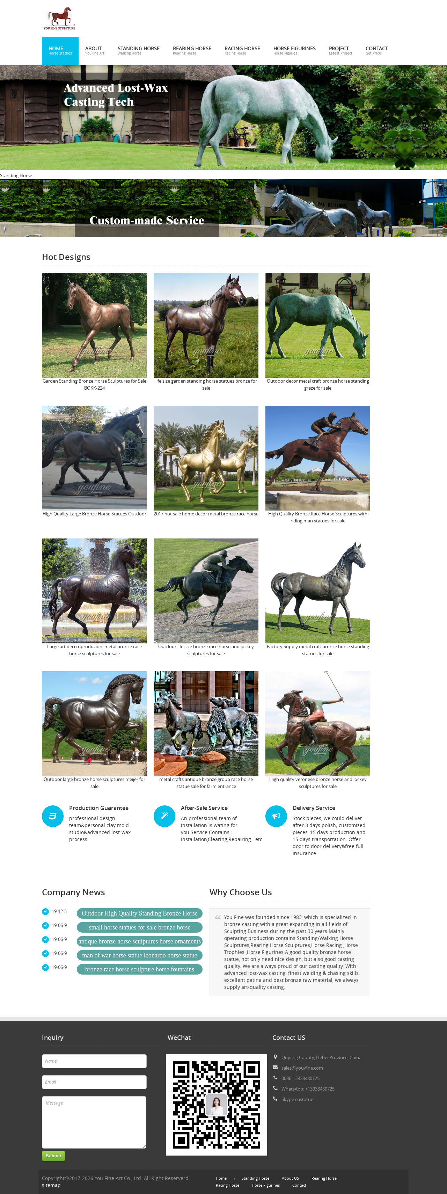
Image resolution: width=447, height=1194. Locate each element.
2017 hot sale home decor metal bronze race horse (206, 514)
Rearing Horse (192, 51)
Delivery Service (314, 807)
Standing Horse (139, 51)
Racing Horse (242, 51)
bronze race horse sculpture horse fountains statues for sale (139, 970)
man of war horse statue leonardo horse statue (139, 955)
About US (290, 1178)
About (94, 51)
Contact (377, 51)
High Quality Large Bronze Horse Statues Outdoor (94, 514)
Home (60, 51)
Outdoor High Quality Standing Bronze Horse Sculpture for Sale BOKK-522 (139, 914)
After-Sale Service (204, 807)
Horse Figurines (294, 51)
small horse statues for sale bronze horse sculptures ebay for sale (140, 928)
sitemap (51, 1185)
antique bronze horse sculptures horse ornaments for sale (140, 942)
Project (340, 51)
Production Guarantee (99, 807)
